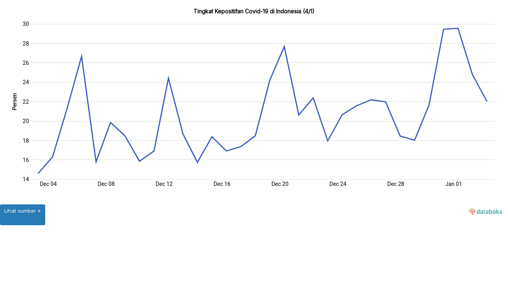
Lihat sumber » (22, 211)
